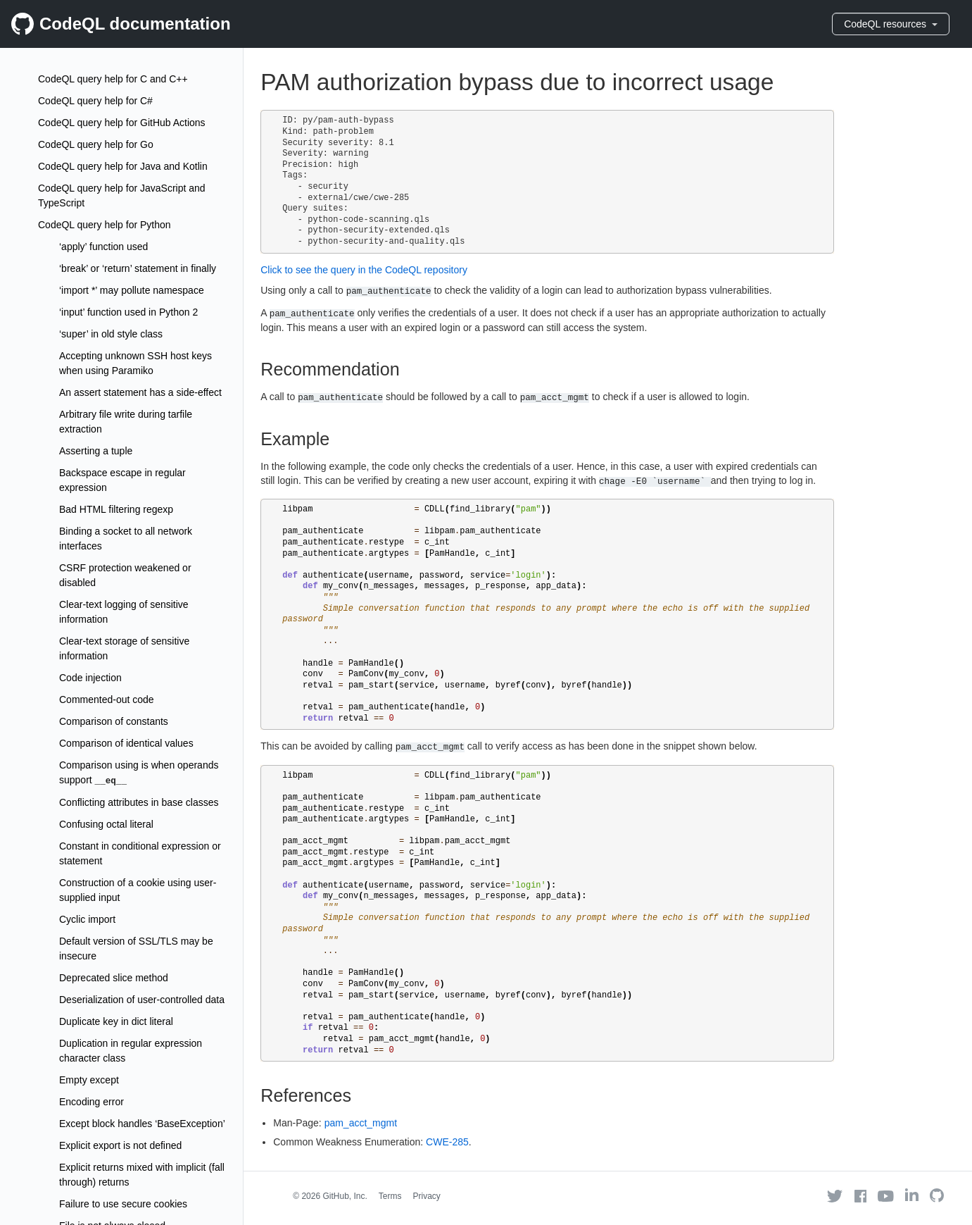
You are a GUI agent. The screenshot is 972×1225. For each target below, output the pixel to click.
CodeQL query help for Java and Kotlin (123, 166)
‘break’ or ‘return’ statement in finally (137, 268)
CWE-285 (447, 1142)
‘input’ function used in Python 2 (128, 312)
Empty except (89, 1080)
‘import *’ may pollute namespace (131, 290)
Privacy (427, 1196)
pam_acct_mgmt (360, 1122)
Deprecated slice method (113, 977)
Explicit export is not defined (120, 1145)
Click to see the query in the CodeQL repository (363, 269)
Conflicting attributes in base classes (138, 802)
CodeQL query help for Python (104, 224)
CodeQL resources (891, 24)
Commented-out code (106, 699)
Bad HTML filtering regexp (116, 509)
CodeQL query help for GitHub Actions (122, 122)
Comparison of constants (113, 721)
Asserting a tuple (95, 450)
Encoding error (91, 1101)
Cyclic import (87, 919)
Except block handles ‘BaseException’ (142, 1123)
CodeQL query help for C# (95, 100)
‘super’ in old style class (111, 334)
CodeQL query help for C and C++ (113, 79)
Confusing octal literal (106, 824)
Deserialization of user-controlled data (142, 999)
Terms (390, 1196)
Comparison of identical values (126, 743)
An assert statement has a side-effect (140, 392)
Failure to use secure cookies (123, 1204)
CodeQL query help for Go (95, 144)
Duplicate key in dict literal (116, 1021)
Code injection (90, 677)
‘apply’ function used (103, 246)
